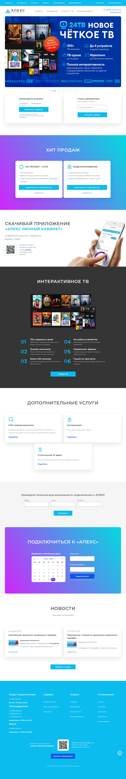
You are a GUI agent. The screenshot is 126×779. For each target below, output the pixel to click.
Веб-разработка (75, 3)
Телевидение (52, 11)
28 (39, 579)
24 (53, 576)
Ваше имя (82, 557)
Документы (48, 712)
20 (34, 576)
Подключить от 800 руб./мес (87, 187)
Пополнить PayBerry (34, 109)
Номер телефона (82, 568)
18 (57, 572)
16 (48, 572)
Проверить (63, 513)
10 (53, 569)
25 (57, 576)
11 (57, 569)
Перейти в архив (63, 667)
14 (39, 572)
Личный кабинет (114, 3)
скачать (28, 250)
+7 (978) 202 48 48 (15, 711)
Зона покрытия (103, 721)
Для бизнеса (22, 3)
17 (53, 572)
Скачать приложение (63, 756)
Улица (63, 503)
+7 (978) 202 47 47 (15, 714)
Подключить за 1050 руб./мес (39, 187)
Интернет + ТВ (67, 11)
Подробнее (23, 117)
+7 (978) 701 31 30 (112, 10)
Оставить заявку (92, 115)
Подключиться (82, 576)
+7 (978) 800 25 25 (15, 717)
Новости (46, 3)
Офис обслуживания (51, 707)
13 (34, 572)
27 (34, 579)
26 (62, 576)
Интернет (39, 11)
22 (44, 576)
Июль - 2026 (48, 559)
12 (62, 569)
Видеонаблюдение (85, 11)
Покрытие (9, 3)
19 (62, 572)
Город (36, 503)
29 (44, 579)
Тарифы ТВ (63, 374)
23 (48, 576)
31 (53, 579)
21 (39, 576)
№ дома (89, 503)
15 (43, 572)
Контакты (34, 3)
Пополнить (100, 3)
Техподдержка (59, 3)
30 (48, 579)
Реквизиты (102, 712)
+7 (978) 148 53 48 (15, 728)
